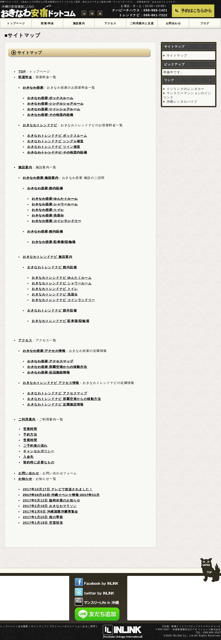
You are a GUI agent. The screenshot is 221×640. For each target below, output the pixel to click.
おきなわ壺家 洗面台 (48, 215)
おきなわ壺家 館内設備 (45, 188)
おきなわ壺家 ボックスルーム (50, 98)
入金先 (28, 457)
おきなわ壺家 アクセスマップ (50, 361)
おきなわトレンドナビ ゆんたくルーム (62, 277)
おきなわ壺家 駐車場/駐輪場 (53, 242)
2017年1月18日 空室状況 (43, 522)
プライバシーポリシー (62, 626)
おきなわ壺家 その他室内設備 (50, 114)
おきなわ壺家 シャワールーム (55, 204)
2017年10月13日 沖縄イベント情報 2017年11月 (61, 495)
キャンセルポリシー (38, 451)
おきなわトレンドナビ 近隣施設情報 (55, 404)
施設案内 (25, 167)
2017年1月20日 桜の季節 (43, 517)
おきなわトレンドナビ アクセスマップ (57, 393)
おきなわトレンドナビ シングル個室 (55, 141)
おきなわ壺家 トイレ (48, 210)
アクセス (25, 340)
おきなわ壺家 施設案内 (40, 177)
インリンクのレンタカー (185, 89)
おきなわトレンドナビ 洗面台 (55, 294)
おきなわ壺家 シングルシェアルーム (55, 103)
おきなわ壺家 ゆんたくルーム (55, 198)
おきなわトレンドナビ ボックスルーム (57, 135)
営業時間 (30, 429)
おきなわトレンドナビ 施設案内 (47, 257)
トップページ (7, 626)
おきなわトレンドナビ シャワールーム (62, 283)
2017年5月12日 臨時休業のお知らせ (51, 500)
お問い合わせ (28, 473)
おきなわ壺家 (33, 87)
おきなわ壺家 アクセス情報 (44, 351)
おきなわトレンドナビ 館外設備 (52, 310)
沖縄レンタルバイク (182, 101)
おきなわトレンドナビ (40, 125)
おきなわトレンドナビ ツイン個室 (53, 147)
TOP (22, 71)
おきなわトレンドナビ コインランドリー (63, 300)
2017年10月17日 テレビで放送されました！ (58, 489)
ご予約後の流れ (35, 445)
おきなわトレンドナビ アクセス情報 (51, 383)
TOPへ (210, 568)
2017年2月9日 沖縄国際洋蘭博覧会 (50, 511)
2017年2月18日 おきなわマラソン (50, 506)
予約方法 (30, 434)
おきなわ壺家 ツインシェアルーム (53, 109)
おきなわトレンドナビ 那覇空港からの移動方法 (64, 399)
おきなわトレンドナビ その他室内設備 (57, 152)
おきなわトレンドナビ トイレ (55, 289)
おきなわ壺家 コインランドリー (56, 221)
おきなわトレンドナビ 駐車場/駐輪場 (60, 321)
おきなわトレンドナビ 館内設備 (52, 267)
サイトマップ (177, 55)
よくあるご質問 (86, 626)
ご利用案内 (26, 419)
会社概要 (23, 626)
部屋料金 (25, 77)
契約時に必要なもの (38, 462)
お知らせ (25, 479)
